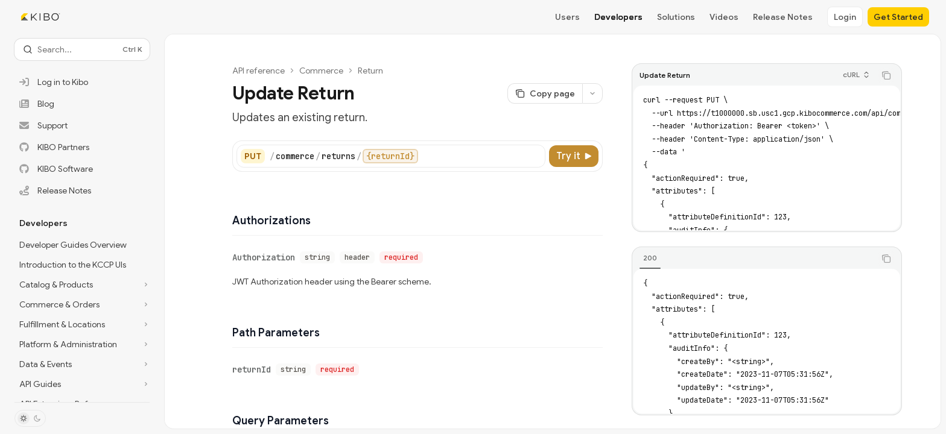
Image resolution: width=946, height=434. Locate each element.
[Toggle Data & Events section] (82, 364)
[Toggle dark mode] (30, 418)
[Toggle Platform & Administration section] (82, 344)
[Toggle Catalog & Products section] (82, 284)
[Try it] (573, 156)
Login (845, 16)
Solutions (676, 16)
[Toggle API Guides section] (82, 384)
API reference (258, 70)
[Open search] (82, 49)
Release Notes (783, 16)
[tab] (650, 258)
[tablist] (753, 258)
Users (567, 16)
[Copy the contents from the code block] (886, 75)
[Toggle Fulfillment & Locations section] (82, 324)
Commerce (321, 70)
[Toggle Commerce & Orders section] (82, 304)
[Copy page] (544, 93)
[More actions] (592, 93)
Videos (724, 16)
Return (370, 70)
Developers (618, 16)
